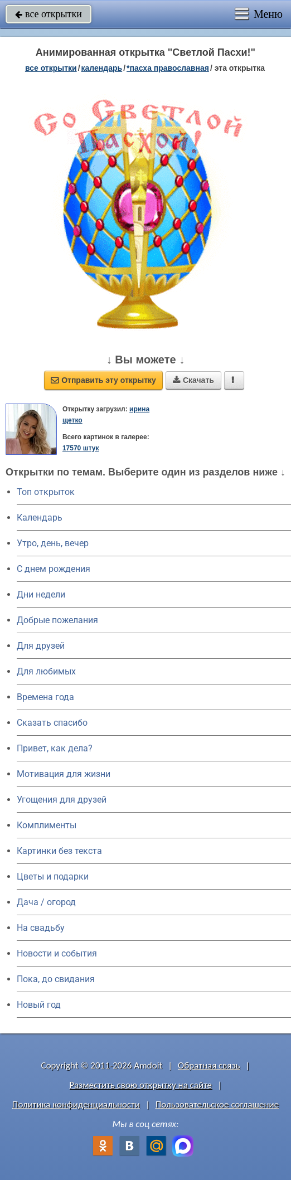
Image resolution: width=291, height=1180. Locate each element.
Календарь (102, 68)
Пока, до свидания (56, 979)
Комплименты (46, 825)
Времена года (45, 697)
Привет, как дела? (55, 748)
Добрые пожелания (57, 620)
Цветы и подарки (53, 876)
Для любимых (46, 671)
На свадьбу (41, 927)
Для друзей (41, 645)
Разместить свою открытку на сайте (140, 1085)
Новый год (39, 1004)
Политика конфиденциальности (76, 1104)
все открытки (48, 14)
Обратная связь (209, 1065)
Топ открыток (46, 492)
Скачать (193, 380)
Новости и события (57, 953)
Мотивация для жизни (63, 774)
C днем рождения (53, 569)
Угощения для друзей (61, 799)
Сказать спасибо (52, 722)
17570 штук (80, 448)
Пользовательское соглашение (217, 1104)
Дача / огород (46, 902)
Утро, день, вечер (53, 543)
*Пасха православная (168, 68)
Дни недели (41, 594)
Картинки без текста (59, 851)
